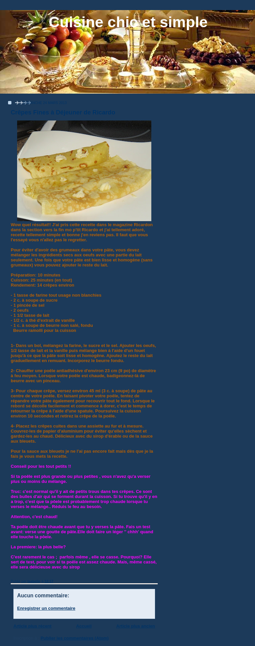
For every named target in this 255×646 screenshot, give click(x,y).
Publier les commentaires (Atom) (75, 638)
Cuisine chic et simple (128, 22)
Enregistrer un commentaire (46, 608)
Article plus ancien (135, 626)
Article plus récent (32, 626)
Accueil (84, 626)
